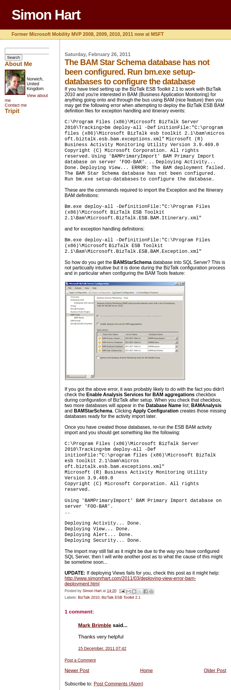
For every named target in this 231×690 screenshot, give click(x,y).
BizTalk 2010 (89, 597)
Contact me (16, 105)
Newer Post (77, 670)
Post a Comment (80, 660)
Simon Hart (45, 15)
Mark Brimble (94, 625)
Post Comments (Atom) (118, 683)
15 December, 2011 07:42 (102, 648)
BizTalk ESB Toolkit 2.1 (121, 597)
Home (146, 670)
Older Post (215, 670)
